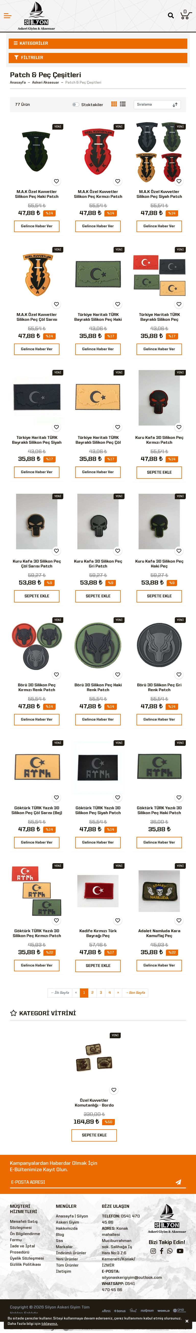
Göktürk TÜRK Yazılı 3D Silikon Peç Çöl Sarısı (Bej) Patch (36, 813)
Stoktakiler (92, 105)
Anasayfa (18, 82)
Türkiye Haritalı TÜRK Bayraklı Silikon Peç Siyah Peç (37, 443)
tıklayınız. (49, 1324)
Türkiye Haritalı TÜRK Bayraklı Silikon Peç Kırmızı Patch (159, 320)
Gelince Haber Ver (37, 226)
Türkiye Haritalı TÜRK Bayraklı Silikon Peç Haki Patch (98, 320)
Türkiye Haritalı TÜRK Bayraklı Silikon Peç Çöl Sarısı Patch (98, 443)
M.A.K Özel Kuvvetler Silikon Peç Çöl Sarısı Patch (37, 320)
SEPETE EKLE (159, 473)
